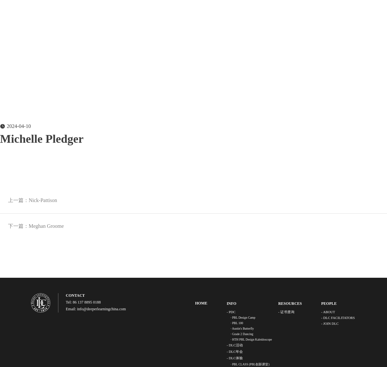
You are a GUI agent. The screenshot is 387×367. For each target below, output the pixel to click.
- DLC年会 (235, 351)
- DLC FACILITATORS (338, 318)
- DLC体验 (235, 358)
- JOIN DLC (330, 323)
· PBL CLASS (250, 364)
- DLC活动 (235, 345)
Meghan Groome (46, 226)
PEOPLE (329, 303)
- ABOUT (328, 312)
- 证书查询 (286, 312)
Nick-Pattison (43, 200)
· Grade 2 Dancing (242, 334)
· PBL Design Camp (243, 317)
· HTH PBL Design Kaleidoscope (251, 339)
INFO (231, 303)
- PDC (231, 312)
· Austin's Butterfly (242, 328)
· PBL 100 (237, 323)
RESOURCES (290, 303)
